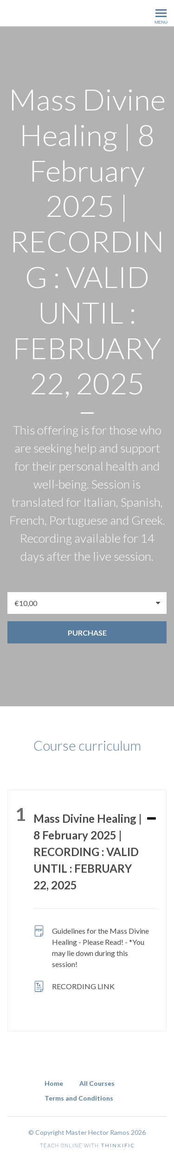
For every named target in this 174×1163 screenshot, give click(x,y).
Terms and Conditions (79, 1098)
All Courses (97, 1083)
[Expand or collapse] (151, 819)
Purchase (87, 632)
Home (54, 1083)
